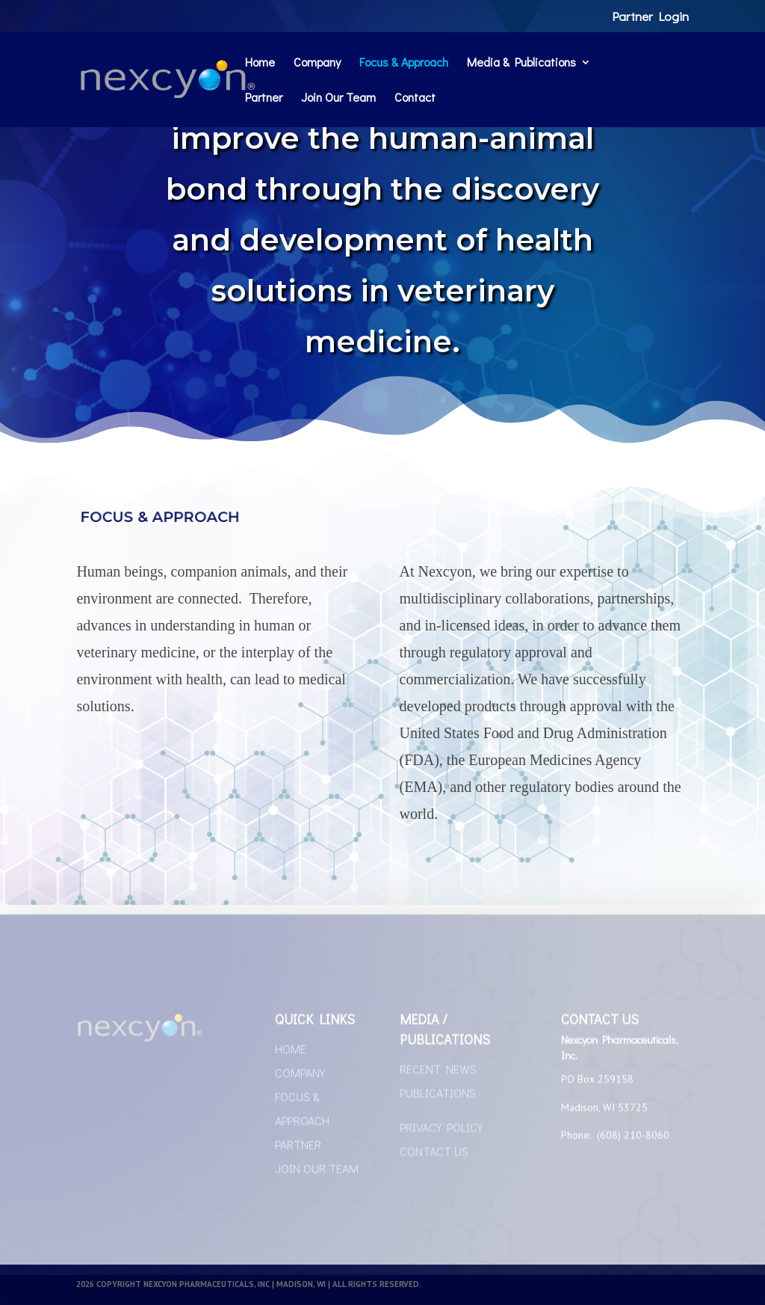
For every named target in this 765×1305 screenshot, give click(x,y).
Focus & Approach (403, 63)
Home (260, 63)
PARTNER (298, 1147)
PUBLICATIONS (438, 1096)
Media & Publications (521, 63)
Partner (263, 98)
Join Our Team (338, 98)
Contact (415, 98)
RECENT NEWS (438, 1072)
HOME (290, 1052)
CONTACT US (434, 1154)
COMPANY (300, 1076)
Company (317, 63)
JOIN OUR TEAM (317, 1171)
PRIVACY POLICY (441, 1130)
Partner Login (650, 17)
